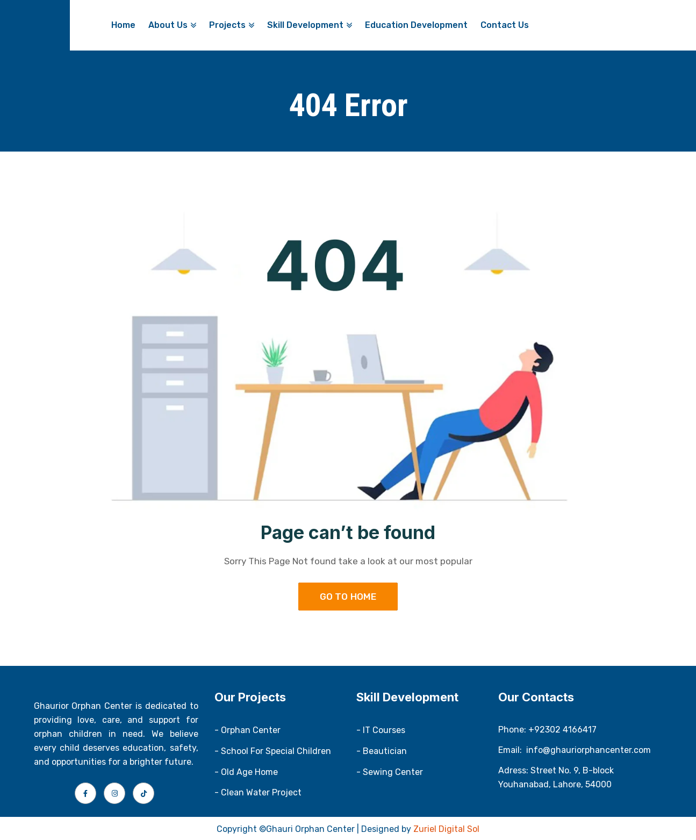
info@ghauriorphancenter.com (588, 750)
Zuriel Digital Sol (446, 829)
